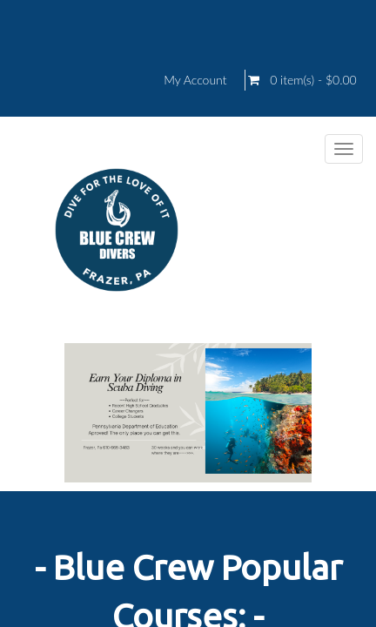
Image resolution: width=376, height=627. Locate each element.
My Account (195, 80)
